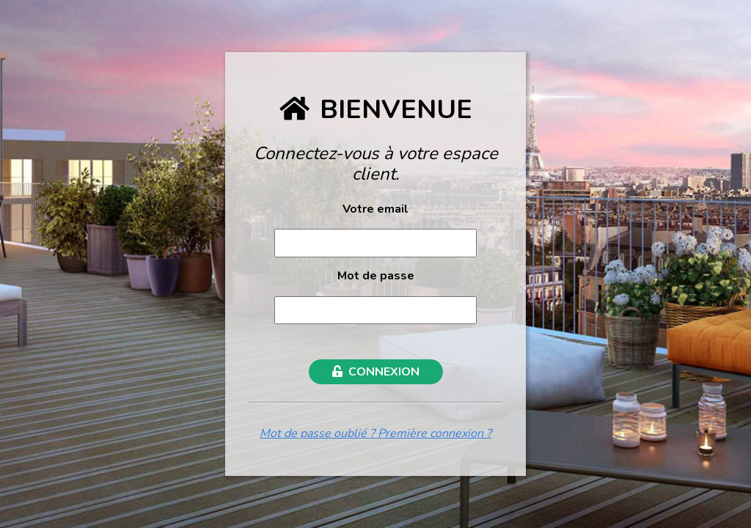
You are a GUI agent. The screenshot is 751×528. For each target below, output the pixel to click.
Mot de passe (375, 276)
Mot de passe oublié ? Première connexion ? (375, 433)
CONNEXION (376, 372)
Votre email (375, 209)
